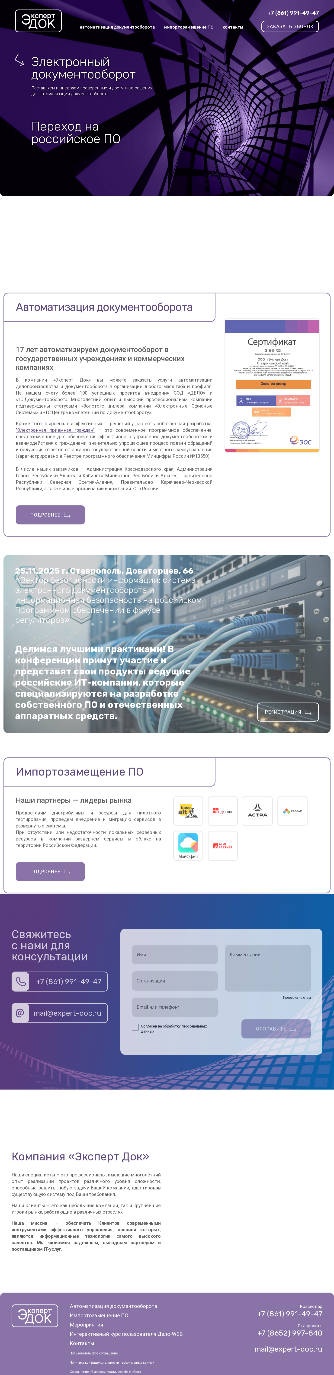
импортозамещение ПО (188, 27)
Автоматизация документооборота (113, 1364)
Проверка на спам (297, 997)
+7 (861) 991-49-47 (293, 13)
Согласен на (174, 1029)
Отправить (271, 1029)
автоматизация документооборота (117, 27)
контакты (233, 27)
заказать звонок (290, 26)
